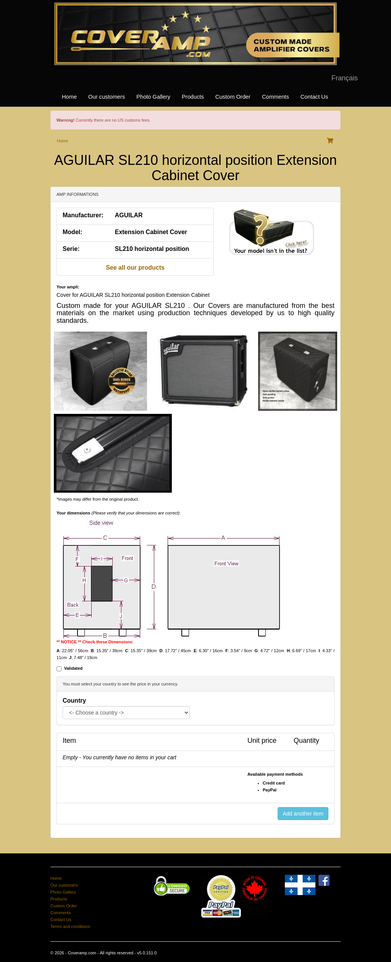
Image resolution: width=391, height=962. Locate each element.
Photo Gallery (153, 97)
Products (193, 97)
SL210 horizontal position (152, 249)
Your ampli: (68, 287)
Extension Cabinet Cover (151, 232)
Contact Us (314, 97)
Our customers (106, 97)
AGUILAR (129, 215)
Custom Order (232, 97)
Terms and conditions (70, 926)
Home (69, 97)
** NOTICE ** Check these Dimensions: (95, 642)
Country (74, 700)
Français (344, 78)
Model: (72, 232)
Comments (275, 97)
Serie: (71, 249)
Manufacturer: (83, 215)
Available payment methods (275, 774)
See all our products (135, 267)
